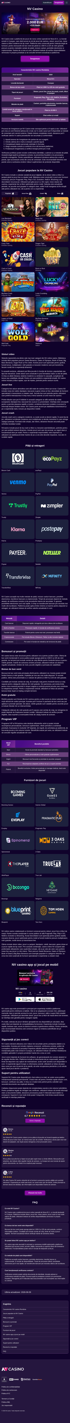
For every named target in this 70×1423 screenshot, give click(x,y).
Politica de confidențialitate (11, 1387)
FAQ (4, 1351)
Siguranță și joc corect (10, 1339)
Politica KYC (6, 1393)
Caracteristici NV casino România (14, 1309)
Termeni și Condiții (8, 1399)
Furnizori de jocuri (9, 1330)
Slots (60, 193)
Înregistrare (59, 2)
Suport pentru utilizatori (11, 1343)
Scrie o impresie (35, 1120)
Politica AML (6, 1402)
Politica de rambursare (9, 1390)
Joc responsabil (7, 1405)
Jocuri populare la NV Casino (13, 1313)
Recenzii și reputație (10, 1347)
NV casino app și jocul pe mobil (13, 1334)
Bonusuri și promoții (10, 1322)
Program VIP (7, 1326)
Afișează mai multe (35, 1193)
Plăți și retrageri (8, 1318)
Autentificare (47, 2)
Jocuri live (26, 193)
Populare (9, 193)
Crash (43, 193)
